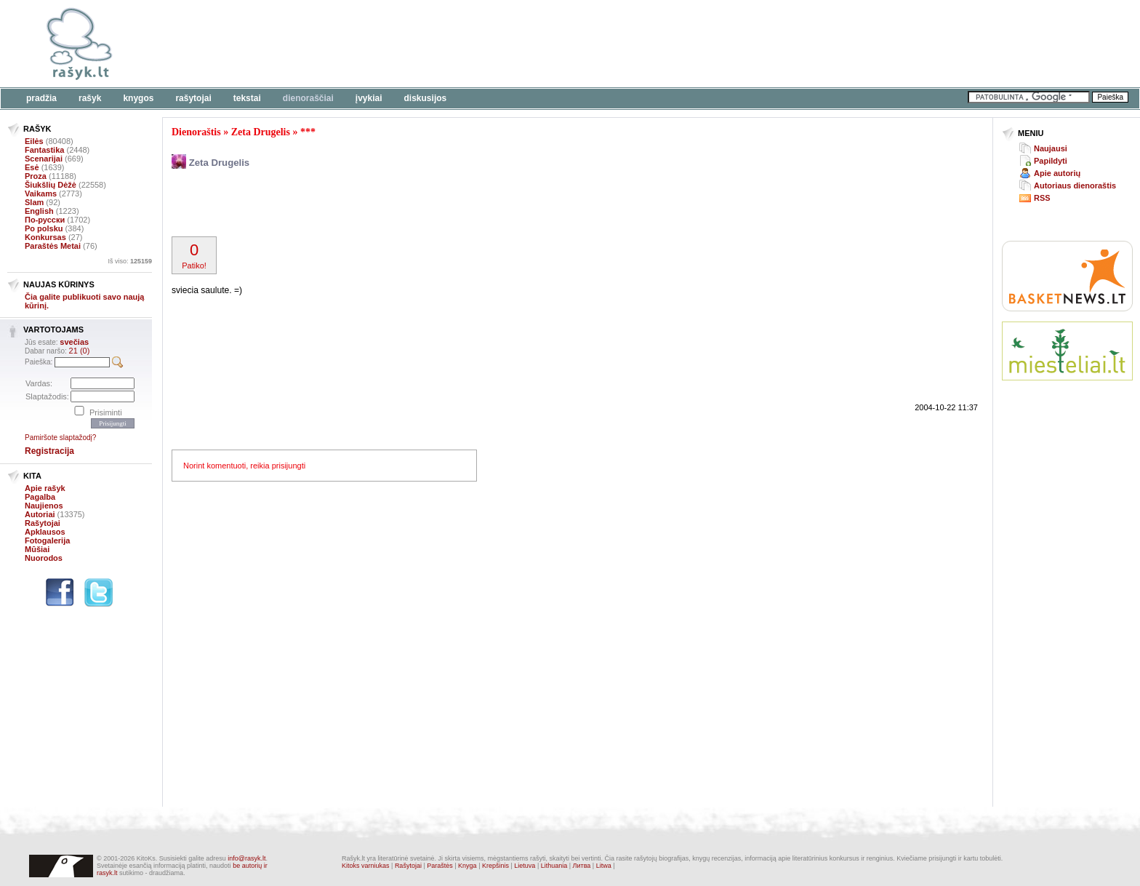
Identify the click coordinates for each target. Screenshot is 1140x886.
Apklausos (45, 531)
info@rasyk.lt (246, 858)
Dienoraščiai (308, 98)
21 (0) (79, 350)
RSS (1042, 197)
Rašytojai (193, 98)
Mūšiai (37, 549)
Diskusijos (425, 98)
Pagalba (40, 496)
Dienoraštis (196, 132)
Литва (582, 865)
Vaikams (41, 193)
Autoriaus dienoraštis (1075, 185)
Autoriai (40, 514)
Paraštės (440, 865)
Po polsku (44, 228)
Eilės (34, 141)
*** (308, 132)
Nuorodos (44, 558)
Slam (34, 202)
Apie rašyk (45, 488)
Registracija (49, 451)
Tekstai (247, 98)
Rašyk (90, 98)
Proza (36, 176)
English (39, 211)
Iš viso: (130, 261)
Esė (32, 167)
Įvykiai (369, 98)
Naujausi (1050, 148)
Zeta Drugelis (260, 132)
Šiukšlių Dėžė (50, 184)
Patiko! (194, 255)
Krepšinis (495, 865)
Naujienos (44, 505)
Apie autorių (1057, 173)
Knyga (467, 865)
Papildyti (1050, 160)
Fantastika (44, 149)
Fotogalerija (47, 540)
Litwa (603, 865)
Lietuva (524, 865)
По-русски (45, 219)
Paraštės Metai (53, 246)
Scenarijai (44, 158)
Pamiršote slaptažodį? (60, 438)
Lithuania (554, 865)
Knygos (138, 98)
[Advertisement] (447, 43)
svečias (74, 342)
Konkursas (45, 237)
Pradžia (41, 98)
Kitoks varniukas (366, 865)
